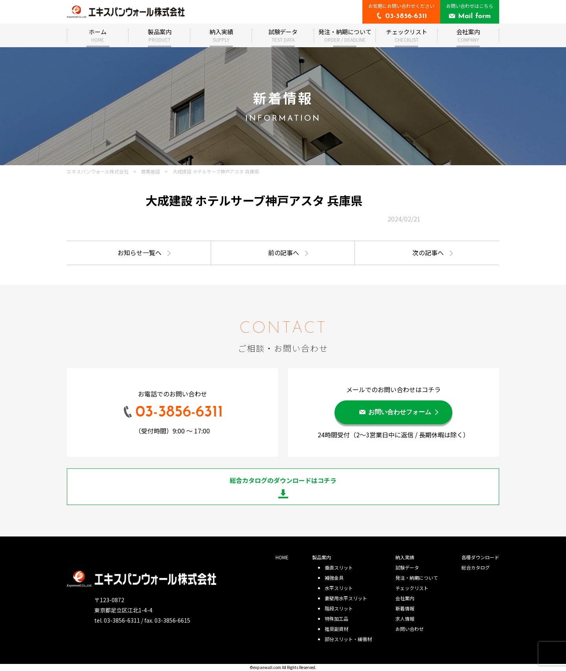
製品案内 (159, 35)
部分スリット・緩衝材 (348, 639)
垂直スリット (339, 567)
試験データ (283, 35)
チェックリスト (406, 35)
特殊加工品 (336, 618)
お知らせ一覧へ (140, 252)
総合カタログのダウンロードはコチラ (283, 480)
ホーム (98, 35)
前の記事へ (284, 252)
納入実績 (221, 35)
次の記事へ (428, 252)
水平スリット (339, 587)
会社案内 (468, 35)
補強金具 (334, 577)
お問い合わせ (409, 628)
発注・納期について (344, 35)
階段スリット (339, 608)
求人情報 (404, 618)
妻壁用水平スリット (346, 598)
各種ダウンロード (480, 557)
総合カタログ (475, 567)
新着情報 (404, 608)
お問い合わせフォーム (399, 412)
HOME (282, 557)
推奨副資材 (336, 628)
